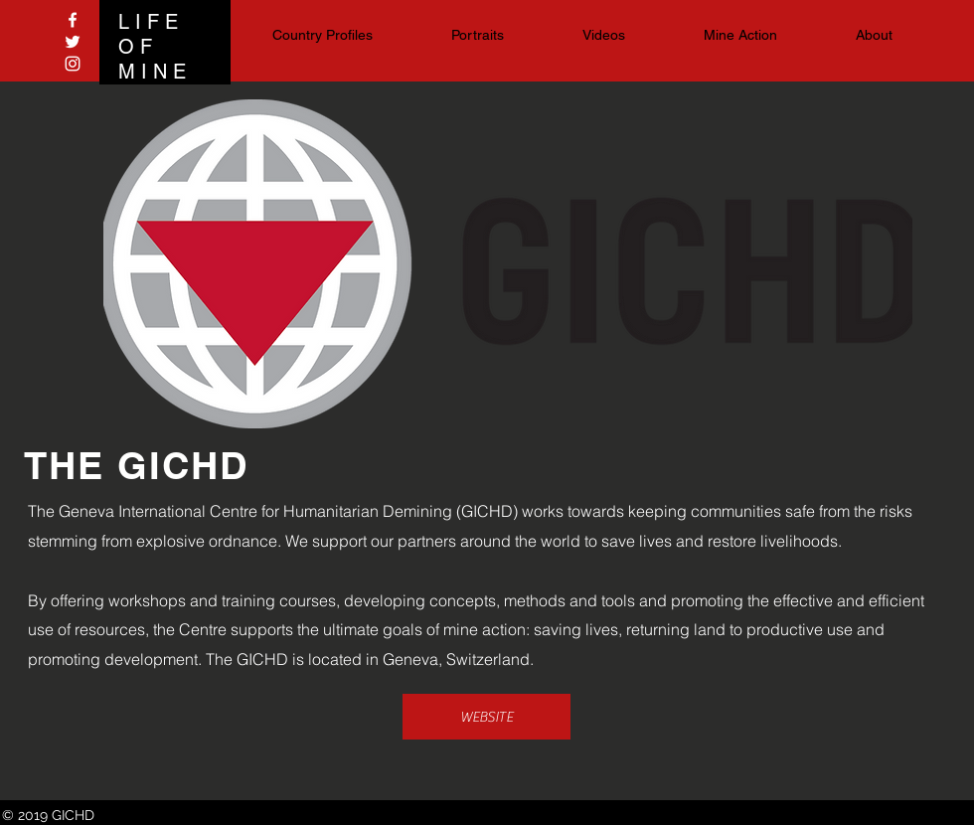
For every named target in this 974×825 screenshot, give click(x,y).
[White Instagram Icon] (72, 64)
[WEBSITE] (486, 717)
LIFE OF (151, 34)
